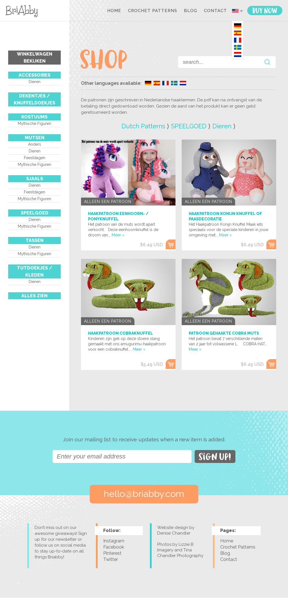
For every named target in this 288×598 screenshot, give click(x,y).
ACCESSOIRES (34, 75)
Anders (34, 144)
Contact (215, 11)
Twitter (110, 559)
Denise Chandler (173, 533)
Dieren (34, 81)
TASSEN (35, 240)
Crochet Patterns (152, 11)
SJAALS (34, 178)
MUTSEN (34, 137)
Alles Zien (34, 295)
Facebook (113, 547)
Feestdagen (34, 158)
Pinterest (112, 553)
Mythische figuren (34, 123)
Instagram (113, 541)
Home (114, 11)
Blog (190, 11)
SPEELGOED (34, 213)
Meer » (118, 235)
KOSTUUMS (34, 117)
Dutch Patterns (143, 126)
